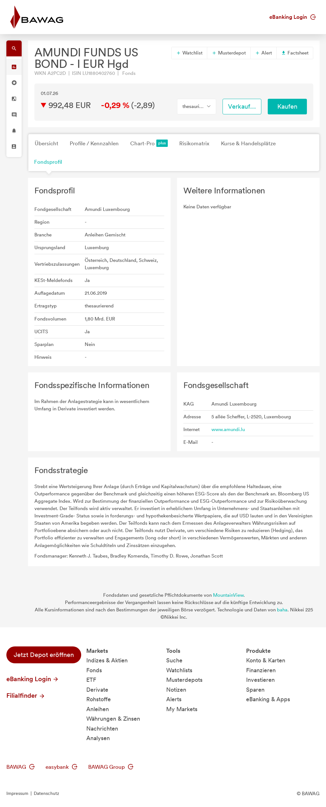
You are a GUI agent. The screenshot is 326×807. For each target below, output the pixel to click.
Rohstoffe (98, 699)
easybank (61, 767)
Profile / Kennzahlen (94, 143)
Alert (263, 53)
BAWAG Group (110, 767)
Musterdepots (184, 679)
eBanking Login (292, 17)
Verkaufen (242, 106)
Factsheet (294, 53)
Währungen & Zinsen (113, 718)
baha (282, 610)
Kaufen (287, 106)
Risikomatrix (194, 143)
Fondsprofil (48, 162)
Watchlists (179, 670)
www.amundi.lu (228, 429)
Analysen (98, 738)
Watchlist (189, 53)
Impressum (17, 793)
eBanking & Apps (268, 699)
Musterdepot (229, 53)
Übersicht (46, 143)
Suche (174, 660)
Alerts (173, 699)
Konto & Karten (265, 660)
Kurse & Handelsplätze (248, 143)
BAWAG (20, 767)
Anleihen (97, 709)
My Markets (181, 709)
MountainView (228, 595)
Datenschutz (46, 793)
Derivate (97, 689)
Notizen (176, 689)
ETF (91, 679)
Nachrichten (102, 728)
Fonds (94, 670)
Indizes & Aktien (107, 660)
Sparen (255, 689)
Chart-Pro (149, 143)
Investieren (260, 679)
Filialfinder (25, 695)
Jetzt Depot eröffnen (44, 655)
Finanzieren (261, 670)
